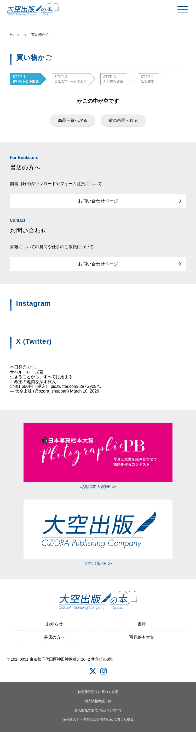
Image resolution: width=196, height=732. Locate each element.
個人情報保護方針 (98, 701)
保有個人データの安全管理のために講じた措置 (98, 719)
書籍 (141, 624)
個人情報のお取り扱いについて (98, 710)
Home (15, 34)
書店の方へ (54, 637)
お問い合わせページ (98, 200)
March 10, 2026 (84, 391)
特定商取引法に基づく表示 (98, 692)
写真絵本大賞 (141, 637)
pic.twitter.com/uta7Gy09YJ (76, 386)
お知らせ (54, 624)
